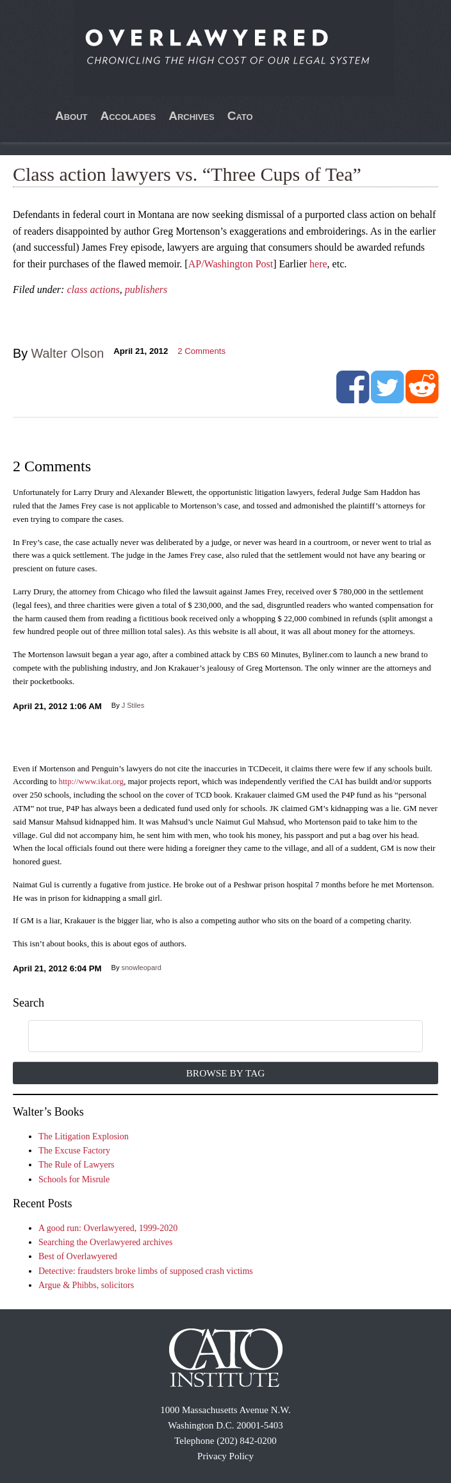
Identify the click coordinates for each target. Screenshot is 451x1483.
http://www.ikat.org (90, 781)
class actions (93, 289)
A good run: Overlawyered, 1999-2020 (107, 1228)
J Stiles (133, 705)
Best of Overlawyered (77, 1256)
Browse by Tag (225, 1073)
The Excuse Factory (74, 1150)
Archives (191, 115)
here (318, 263)
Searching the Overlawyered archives (105, 1242)
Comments (201, 351)
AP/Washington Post (231, 263)
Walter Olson (67, 353)
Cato (240, 115)
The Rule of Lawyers (76, 1164)
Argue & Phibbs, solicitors (86, 1285)
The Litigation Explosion (83, 1136)
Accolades (128, 115)
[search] (210, 1036)
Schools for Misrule (74, 1179)
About (71, 115)
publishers (146, 289)
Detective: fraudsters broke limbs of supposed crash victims (145, 1271)
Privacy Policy (225, 1456)
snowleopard (141, 967)
